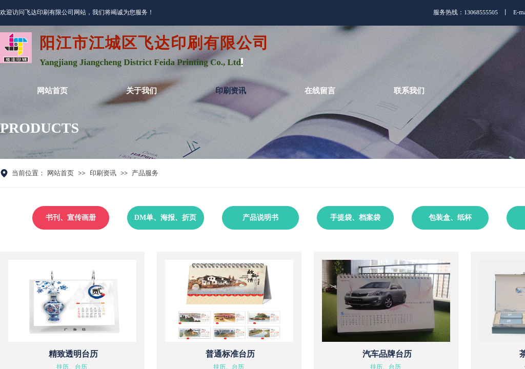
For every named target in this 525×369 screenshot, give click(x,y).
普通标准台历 (230, 354)
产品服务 (145, 173)
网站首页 (60, 173)
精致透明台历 (73, 354)
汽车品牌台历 (387, 354)
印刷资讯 (103, 173)
